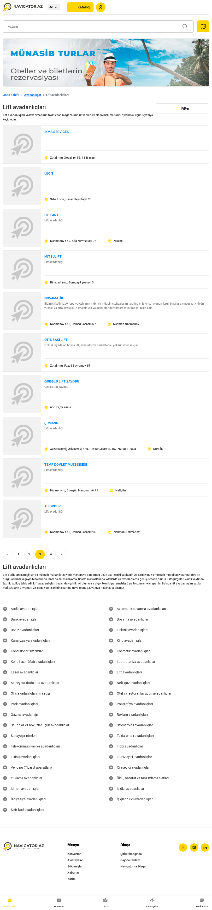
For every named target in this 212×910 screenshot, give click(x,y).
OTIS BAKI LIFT (56, 340)
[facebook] (183, 847)
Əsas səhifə (11, 95)
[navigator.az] (23, 846)
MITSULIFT (53, 256)
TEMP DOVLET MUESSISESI (65, 464)
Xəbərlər (73, 872)
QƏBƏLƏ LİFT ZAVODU (61, 381)
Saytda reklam (130, 860)
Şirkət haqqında (131, 854)
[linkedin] (205, 847)
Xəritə (71, 879)
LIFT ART (51, 215)
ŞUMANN (51, 423)
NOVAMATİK (53, 298)
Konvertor (74, 854)
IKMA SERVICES (56, 132)
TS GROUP (52, 506)
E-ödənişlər (75, 866)
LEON (48, 173)
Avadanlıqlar (32, 95)
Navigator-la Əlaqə (133, 866)
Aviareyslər (75, 860)
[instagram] (194, 847)
